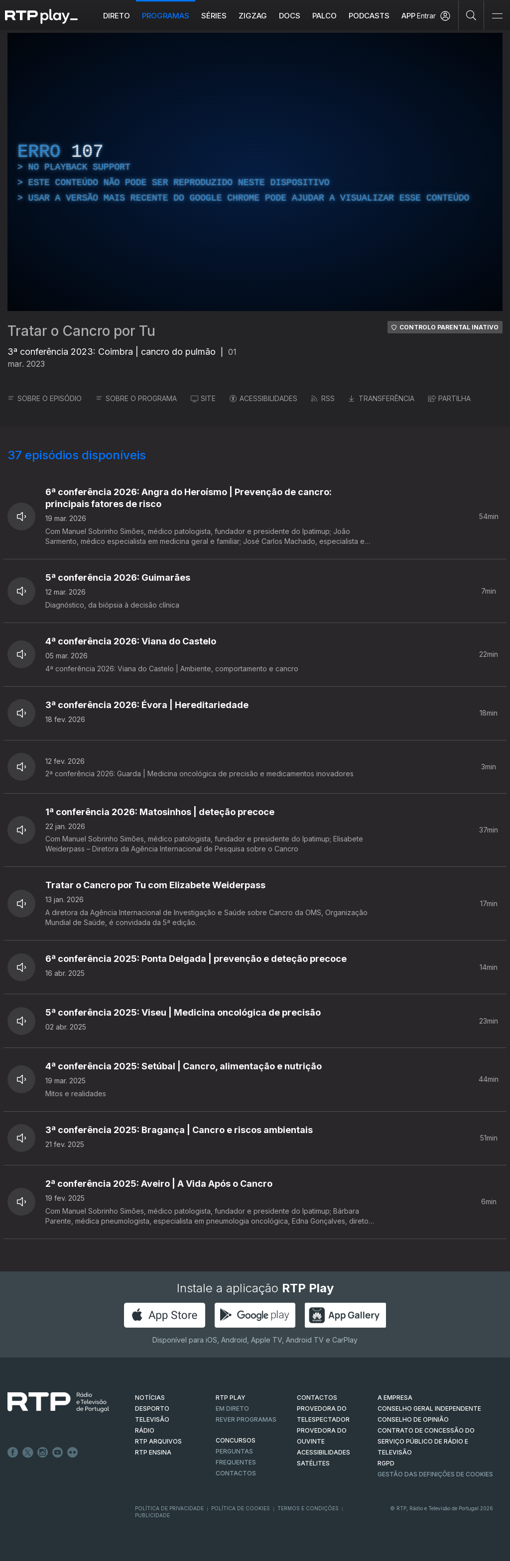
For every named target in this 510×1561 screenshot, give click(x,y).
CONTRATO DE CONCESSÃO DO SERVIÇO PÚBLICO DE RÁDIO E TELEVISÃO (426, 1441)
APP (408, 15)
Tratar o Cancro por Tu (81, 330)
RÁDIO (144, 1430)
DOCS (289, 15)
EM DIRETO (232, 1408)
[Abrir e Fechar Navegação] (497, 16)
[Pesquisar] (471, 15)
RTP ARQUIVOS (158, 1441)
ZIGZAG (253, 15)
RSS (323, 398)
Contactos (236, 1473)
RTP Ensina (153, 1452)
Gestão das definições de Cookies (435, 1474)
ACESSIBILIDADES (263, 398)
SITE (203, 398)
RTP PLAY (231, 1397)
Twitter (27, 1452)
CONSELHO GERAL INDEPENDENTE (429, 1408)
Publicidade (152, 1515)
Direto (116, 15)
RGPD (386, 1463)
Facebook (12, 1452)
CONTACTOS (317, 1397)
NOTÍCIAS (150, 1397)
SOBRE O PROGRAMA (136, 398)
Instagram (42, 1452)
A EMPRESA (395, 1397)
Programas (165, 15)
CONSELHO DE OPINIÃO (413, 1419)
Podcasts (369, 15)
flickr (72, 1452)
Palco (324, 15)
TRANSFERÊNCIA (381, 398)
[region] (255, 172)
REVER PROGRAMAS (246, 1419)
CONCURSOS (235, 1440)
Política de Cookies (240, 1508)
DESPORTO (152, 1408)
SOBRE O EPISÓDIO (44, 398)
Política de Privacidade (169, 1508)
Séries (214, 15)
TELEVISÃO (152, 1419)
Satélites (313, 1463)
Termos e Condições (308, 1508)
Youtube (57, 1452)
